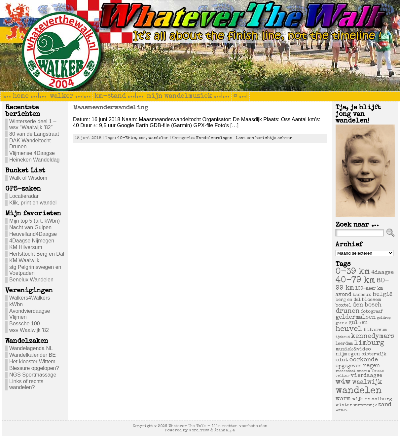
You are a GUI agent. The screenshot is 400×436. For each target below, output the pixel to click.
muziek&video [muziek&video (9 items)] (353, 349)
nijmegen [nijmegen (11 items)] (348, 354)
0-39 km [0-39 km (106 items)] (353, 272)
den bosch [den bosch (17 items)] (367, 305)
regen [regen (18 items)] (371, 366)
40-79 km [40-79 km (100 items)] (355, 280)
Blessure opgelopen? (34, 368)
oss (142, 138)
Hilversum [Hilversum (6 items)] (375, 330)
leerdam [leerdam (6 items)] (344, 344)
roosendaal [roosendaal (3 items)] (346, 371)
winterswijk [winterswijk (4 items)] (365, 405)
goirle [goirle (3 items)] (341, 323)
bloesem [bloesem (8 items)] (371, 300)
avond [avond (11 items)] (343, 295)
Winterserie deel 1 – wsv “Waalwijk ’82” (32, 124)
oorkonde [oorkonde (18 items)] (363, 360)
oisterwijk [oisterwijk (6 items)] (373, 354)
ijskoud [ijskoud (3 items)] (343, 337)
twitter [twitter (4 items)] (342, 376)
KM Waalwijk (24, 260)
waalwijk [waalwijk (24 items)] (367, 382)
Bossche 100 (24, 323)
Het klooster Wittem (32, 361)
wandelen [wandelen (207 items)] (359, 391)
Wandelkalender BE (32, 355)
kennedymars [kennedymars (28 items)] (372, 336)
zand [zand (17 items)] (384, 405)
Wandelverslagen (214, 138)
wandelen (158, 138)
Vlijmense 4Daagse (32, 153)
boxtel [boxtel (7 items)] (343, 305)
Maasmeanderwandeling (110, 108)
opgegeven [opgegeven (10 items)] (349, 366)
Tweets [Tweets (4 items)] (378, 371)
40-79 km (126, 138)
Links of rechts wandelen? (26, 384)
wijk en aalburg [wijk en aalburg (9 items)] (372, 399)
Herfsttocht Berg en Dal (36, 254)
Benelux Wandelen (31, 279)
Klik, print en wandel (32, 202)
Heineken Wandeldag (34, 160)
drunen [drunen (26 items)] (348, 311)
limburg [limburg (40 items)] (369, 343)
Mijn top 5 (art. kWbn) (34, 221)
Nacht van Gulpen (30, 227)
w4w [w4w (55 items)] (343, 382)
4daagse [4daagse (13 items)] (382, 272)
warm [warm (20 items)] (343, 399)
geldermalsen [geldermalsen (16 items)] (356, 317)
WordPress (199, 430)
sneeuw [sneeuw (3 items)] (363, 371)
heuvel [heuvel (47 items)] (349, 329)
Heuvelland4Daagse (33, 234)
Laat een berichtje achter (264, 138)
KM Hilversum (25, 247)
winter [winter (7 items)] (344, 405)
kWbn (16, 304)
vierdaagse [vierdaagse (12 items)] (366, 376)
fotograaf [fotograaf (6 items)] (371, 312)
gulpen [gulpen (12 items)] (358, 323)
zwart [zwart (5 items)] (341, 410)
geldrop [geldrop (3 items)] (384, 318)
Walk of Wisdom (28, 178)
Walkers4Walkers (29, 298)
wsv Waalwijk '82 (29, 330)
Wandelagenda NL (31, 348)
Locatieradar (24, 196)
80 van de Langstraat (34, 134)
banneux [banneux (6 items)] (362, 295)
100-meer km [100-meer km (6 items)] (369, 289)
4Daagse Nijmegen (31, 240)
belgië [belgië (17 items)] (382, 295)
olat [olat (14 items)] (342, 360)
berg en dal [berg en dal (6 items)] (348, 300)
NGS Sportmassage (32, 375)
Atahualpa (224, 430)
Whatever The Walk (187, 426)
